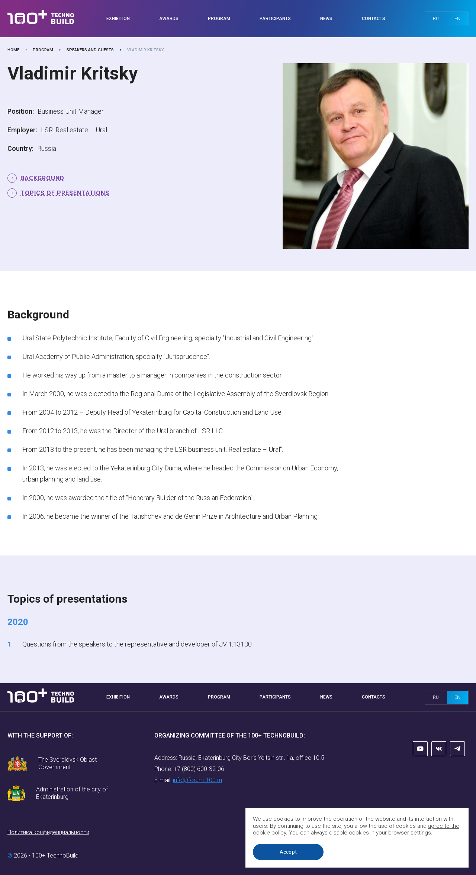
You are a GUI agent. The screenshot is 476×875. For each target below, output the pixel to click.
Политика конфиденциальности (48, 832)
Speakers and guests (90, 50)
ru (436, 18)
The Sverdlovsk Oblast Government (67, 763)
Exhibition (118, 18)
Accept (288, 852)
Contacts (373, 18)
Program (219, 18)
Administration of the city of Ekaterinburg (72, 793)
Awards (168, 18)
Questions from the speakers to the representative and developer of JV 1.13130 (137, 644)
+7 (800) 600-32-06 (199, 768)
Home (13, 50)
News (326, 18)
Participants (275, 18)
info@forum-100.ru (197, 780)
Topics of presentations (64, 193)
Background (42, 178)
